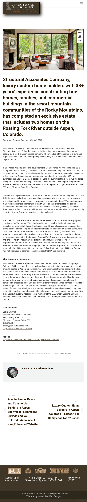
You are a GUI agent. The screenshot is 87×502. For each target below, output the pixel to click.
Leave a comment (65, 353)
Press (7, 32)
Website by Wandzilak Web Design (43, 496)
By (37, 353)
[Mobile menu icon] (81, 3)
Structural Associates (12, 148)
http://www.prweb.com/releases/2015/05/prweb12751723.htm (31, 339)
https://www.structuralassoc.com (17, 328)
